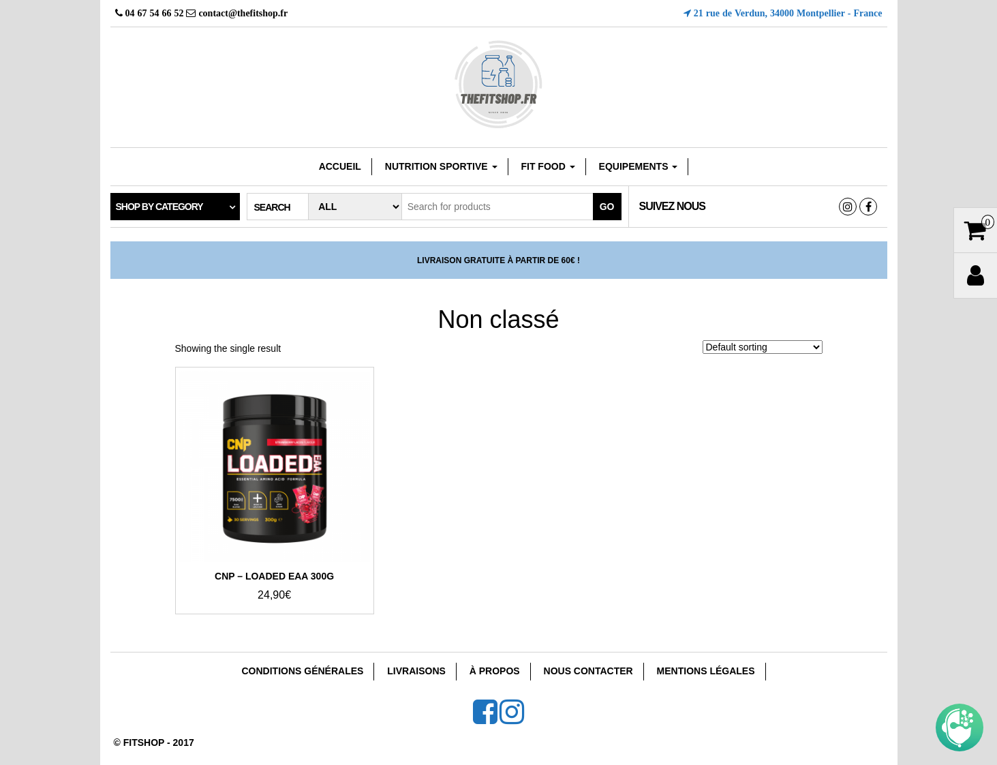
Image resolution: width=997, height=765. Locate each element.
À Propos (495, 670)
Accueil (340, 166)
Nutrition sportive (441, 166)
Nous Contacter (588, 670)
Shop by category (159, 206)
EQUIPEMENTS (638, 166)
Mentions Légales (706, 670)
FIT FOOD (547, 166)
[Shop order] (763, 347)
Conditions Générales (302, 670)
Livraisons (416, 670)
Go (607, 206)
